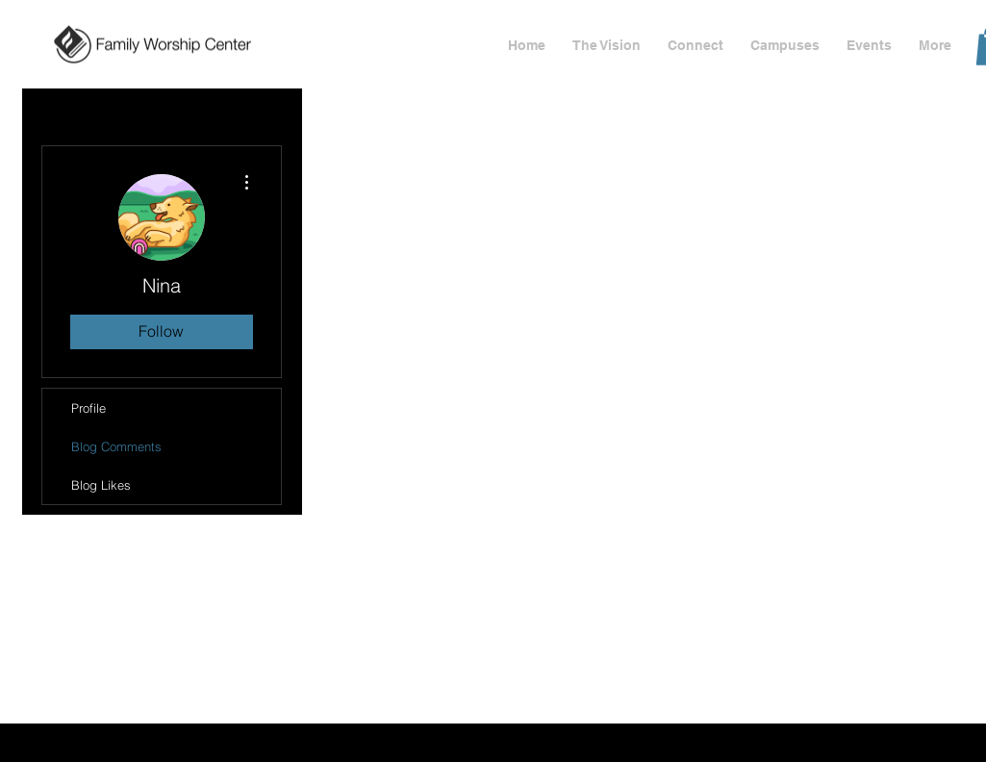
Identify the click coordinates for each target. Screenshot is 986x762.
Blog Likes (101, 485)
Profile (88, 408)
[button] (869, 46)
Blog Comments (116, 446)
